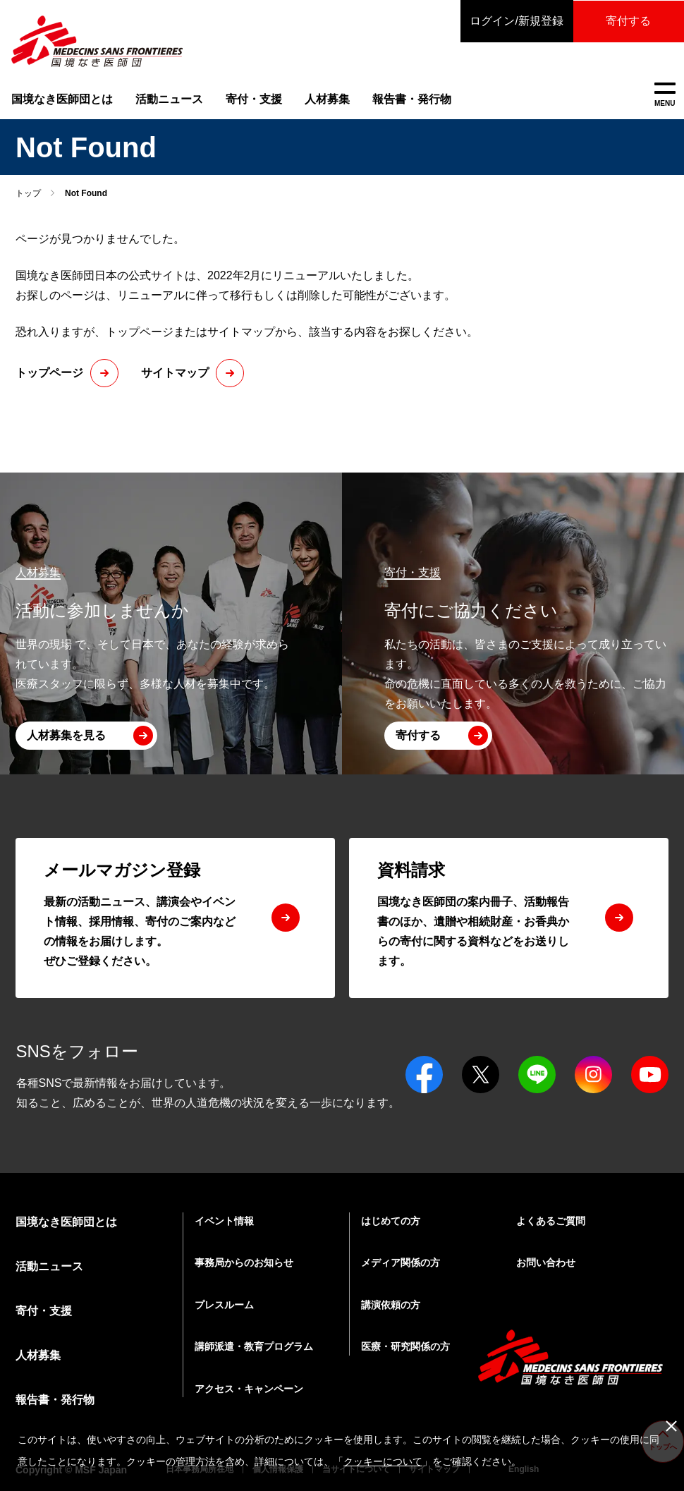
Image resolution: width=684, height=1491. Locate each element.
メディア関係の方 (400, 1262)
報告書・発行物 (411, 99)
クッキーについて (382, 1461)
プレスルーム (224, 1304)
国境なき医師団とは (62, 99)
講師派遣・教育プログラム (254, 1346)
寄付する (627, 21)
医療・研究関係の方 (405, 1346)
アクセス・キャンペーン (249, 1388)
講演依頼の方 (390, 1304)
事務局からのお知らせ (244, 1262)
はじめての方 (390, 1221)
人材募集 (327, 99)
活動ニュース (169, 99)
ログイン (514, 21)
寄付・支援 (254, 99)
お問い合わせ (545, 1262)
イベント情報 (224, 1221)
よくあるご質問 (550, 1221)
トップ (28, 193)
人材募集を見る (66, 735)
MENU (664, 95)
